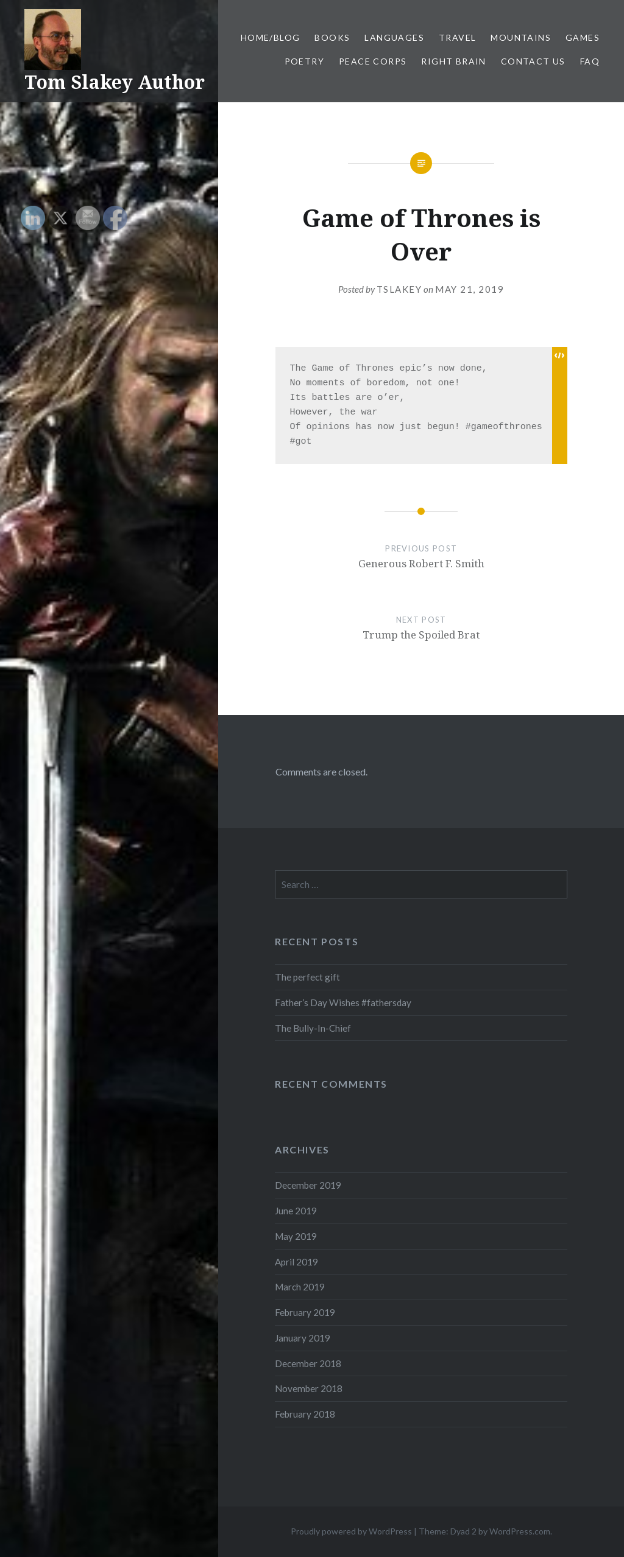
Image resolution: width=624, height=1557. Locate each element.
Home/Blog (270, 37)
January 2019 (302, 1337)
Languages (394, 37)
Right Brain (453, 61)
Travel (457, 37)
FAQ (590, 61)
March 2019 (300, 1286)
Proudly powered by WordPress (351, 1531)
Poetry (304, 61)
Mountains (521, 37)
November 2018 (308, 1388)
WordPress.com (519, 1531)
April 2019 (296, 1261)
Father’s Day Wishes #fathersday (343, 1002)
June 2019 (296, 1210)
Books (332, 37)
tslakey (399, 289)
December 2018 (308, 1363)
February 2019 (305, 1312)
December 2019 (308, 1185)
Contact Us (533, 61)
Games (583, 37)
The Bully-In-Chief (313, 1028)
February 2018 (305, 1413)
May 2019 (296, 1236)
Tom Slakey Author (114, 81)
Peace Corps (372, 61)
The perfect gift (307, 976)
